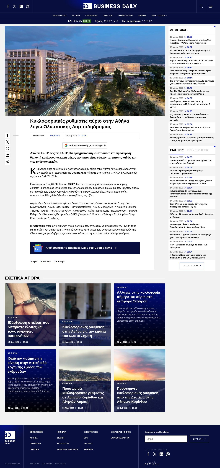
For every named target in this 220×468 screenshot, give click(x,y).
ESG (86, 438)
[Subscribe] (198, 439)
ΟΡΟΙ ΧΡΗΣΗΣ (60, 464)
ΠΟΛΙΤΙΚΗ (107, 15)
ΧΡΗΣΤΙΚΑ (88, 449)
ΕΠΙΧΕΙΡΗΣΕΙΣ (60, 15)
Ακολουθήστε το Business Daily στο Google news (75, 248)
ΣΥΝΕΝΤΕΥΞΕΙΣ (125, 15)
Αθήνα (34, 261)
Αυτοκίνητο (46, 261)
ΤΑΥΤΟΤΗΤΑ (34, 464)
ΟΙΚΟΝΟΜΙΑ (91, 15)
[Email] (166, 439)
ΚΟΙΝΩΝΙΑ (55, 135)
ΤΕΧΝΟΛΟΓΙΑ (63, 444)
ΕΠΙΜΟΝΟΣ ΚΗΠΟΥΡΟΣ (67, 449)
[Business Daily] (10, 444)
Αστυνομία (60, 261)
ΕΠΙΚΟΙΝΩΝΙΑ (47, 464)
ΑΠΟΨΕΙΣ (88, 444)
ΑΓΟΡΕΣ (76, 15)
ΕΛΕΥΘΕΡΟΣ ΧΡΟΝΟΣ (121, 432)
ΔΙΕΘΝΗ (142, 15)
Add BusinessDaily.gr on (88, 145)
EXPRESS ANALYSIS (120, 438)
